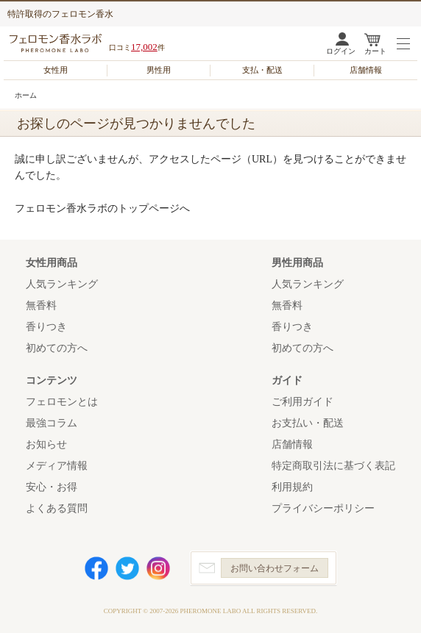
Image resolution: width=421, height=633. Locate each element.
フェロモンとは (62, 401)
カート (375, 51)
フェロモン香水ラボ (58, 43)
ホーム (26, 95)
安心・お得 (51, 487)
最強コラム (51, 423)
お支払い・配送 (308, 423)
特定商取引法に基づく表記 (333, 465)
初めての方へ (57, 348)
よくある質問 (57, 508)
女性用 (55, 69)
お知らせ (46, 444)
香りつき (46, 326)
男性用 (158, 69)
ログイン (340, 51)
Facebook (96, 568)
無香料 (41, 305)
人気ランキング (62, 284)
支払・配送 (262, 69)
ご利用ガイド (302, 401)
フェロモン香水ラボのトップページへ (102, 208)
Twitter (127, 568)
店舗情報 (366, 69)
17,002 (144, 46)
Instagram (158, 568)
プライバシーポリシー (323, 508)
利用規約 (292, 487)
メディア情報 (57, 465)
